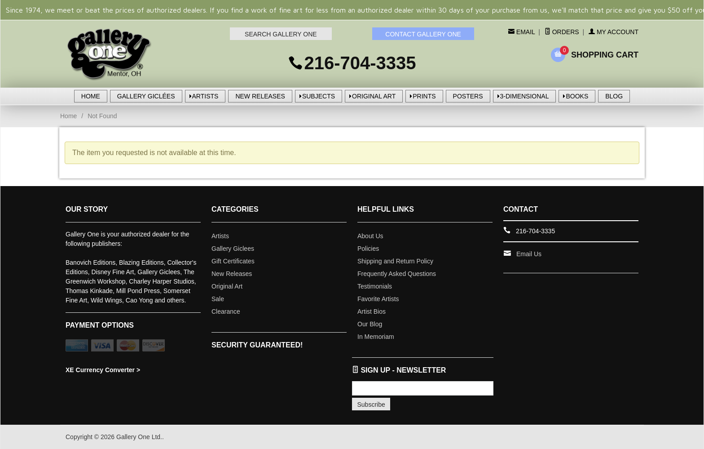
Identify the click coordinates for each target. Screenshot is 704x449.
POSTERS (468, 96)
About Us (370, 236)
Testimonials (374, 286)
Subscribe (371, 404)
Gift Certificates (233, 261)
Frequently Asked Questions (396, 273)
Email (525, 32)
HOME (90, 96)
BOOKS (577, 96)
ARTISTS (205, 96)
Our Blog (369, 324)
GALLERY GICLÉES (146, 96)
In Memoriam (375, 336)
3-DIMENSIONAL (524, 96)
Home (68, 116)
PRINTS (424, 96)
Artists (220, 236)
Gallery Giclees (232, 248)
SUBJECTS (318, 96)
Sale (217, 298)
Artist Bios (371, 311)
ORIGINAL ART (374, 96)
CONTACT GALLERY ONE (423, 34)
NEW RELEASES (260, 96)
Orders (562, 32)
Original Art (226, 286)
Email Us (528, 254)
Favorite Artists (378, 298)
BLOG (614, 96)
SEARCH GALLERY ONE (281, 34)
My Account (613, 32)
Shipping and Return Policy (395, 261)
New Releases (231, 273)
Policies (368, 248)
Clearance (225, 311)
